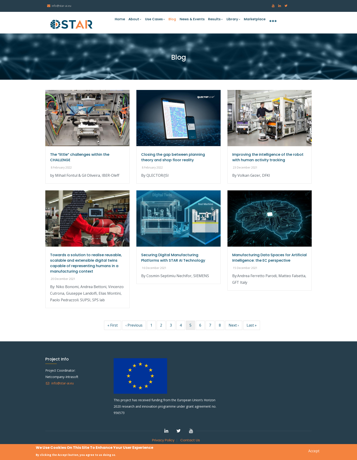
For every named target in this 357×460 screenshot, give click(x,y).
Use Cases (151, 21)
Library (232, 21)
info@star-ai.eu (59, 383)
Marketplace (254, 20)
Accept (313, 451)
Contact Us (190, 440)
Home (114, 20)
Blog (169, 20)
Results (214, 21)
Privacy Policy (163, 440)
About (130, 21)
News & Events (190, 20)
